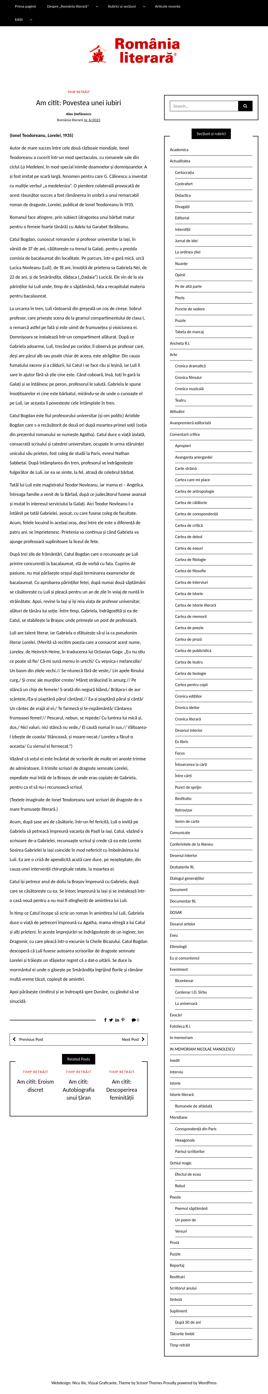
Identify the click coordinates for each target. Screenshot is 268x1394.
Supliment (178, 1310)
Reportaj (177, 1265)
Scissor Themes (149, 1382)
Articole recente (167, 6)
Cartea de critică (189, 525)
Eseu (174, 935)
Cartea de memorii (191, 616)
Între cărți (183, 775)
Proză (174, 1242)
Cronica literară (188, 719)
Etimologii (178, 946)
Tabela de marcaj (189, 331)
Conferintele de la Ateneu (191, 844)
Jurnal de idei (186, 240)
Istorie (175, 1083)
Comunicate (180, 832)
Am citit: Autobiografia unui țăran (78, 1089)
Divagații (182, 206)
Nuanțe (181, 263)
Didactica (183, 195)
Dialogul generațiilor (187, 878)
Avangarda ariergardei (194, 457)
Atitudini (177, 411)
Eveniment (179, 969)
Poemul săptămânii (191, 1208)
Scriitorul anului (183, 1288)
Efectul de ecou (188, 1174)
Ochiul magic (181, 1162)
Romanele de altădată (193, 1106)
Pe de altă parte (188, 286)
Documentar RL (183, 901)
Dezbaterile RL (182, 867)
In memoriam (181, 1037)
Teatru (180, 400)
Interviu (176, 1071)
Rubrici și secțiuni (122, 6)
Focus (180, 753)
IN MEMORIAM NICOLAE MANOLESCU (202, 1049)
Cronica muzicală (189, 388)
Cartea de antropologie (194, 491)
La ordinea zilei (187, 252)
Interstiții (182, 229)
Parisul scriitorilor (190, 1151)
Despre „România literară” (68, 6)
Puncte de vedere (190, 308)
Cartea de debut (189, 536)
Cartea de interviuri (191, 582)
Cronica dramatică (190, 365)
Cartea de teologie (190, 673)
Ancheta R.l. (180, 343)
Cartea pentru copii (191, 684)
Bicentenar (184, 980)
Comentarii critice (185, 434)
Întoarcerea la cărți (191, 764)
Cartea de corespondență (196, 513)
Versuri (181, 1231)
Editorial (182, 217)
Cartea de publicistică (193, 650)
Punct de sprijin (188, 787)
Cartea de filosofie (190, 570)
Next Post (130, 1039)
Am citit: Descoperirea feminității (121, 1089)
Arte (173, 354)
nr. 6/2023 (92, 120)
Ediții (19, 19)
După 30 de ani (188, 1322)
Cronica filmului (188, 377)
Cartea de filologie (190, 559)
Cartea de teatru (189, 662)
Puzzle (180, 320)
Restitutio (183, 798)
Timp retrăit (79, 91)
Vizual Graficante (102, 1382)
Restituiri (177, 1276)
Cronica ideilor (187, 707)
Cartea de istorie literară (195, 605)
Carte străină (186, 468)
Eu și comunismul (184, 958)
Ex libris (181, 741)
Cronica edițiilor (188, 696)
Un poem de (185, 1219)
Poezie (175, 1197)
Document (179, 889)
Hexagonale (185, 1140)
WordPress (207, 1382)
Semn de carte (187, 821)
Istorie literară (182, 1094)
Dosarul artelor (183, 923)
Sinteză (176, 1299)
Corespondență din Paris (195, 1128)
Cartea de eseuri (189, 548)
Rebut (180, 1185)
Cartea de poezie (189, 627)
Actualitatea (180, 160)
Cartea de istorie (189, 593)
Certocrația (184, 172)
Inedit (175, 1060)
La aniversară (186, 1003)
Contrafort (184, 183)
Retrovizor (183, 810)
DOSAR (176, 912)
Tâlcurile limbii (182, 1333)
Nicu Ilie (79, 1382)
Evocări (176, 1015)
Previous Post (30, 1039)
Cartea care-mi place (192, 479)
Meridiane (178, 1117)
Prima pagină (25, 6)
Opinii (180, 274)
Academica (179, 149)
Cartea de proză (188, 639)
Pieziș (180, 297)
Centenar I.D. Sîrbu (191, 992)
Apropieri (183, 445)
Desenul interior (188, 730)
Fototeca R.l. (180, 1026)
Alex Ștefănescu (78, 114)
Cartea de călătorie (191, 502)
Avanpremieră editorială (190, 422)
